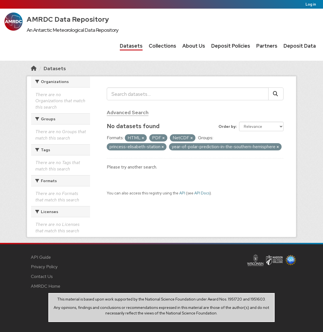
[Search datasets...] (188, 93)
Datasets (131, 46)
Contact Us (42, 276)
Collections (162, 46)
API (182, 193)
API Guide (41, 257)
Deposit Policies (230, 46)
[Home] (33, 68)
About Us (193, 46)
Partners (266, 46)
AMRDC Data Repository (68, 19)
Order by (227, 126)
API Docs (202, 193)
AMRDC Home (45, 286)
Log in (310, 4)
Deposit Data (300, 46)
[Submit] (276, 93)
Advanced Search (127, 112)
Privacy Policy (44, 267)
